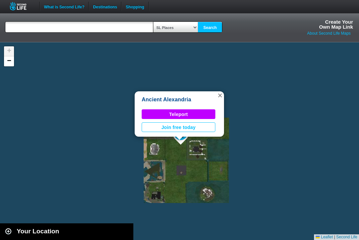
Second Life (21, 6)
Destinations (105, 6)
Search (210, 27)
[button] (220, 95)
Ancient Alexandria (166, 99)
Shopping (135, 6)
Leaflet (324, 237)
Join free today (178, 127)
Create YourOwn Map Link (336, 24)
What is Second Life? (64, 6)
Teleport (178, 114)
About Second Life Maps (329, 33)
